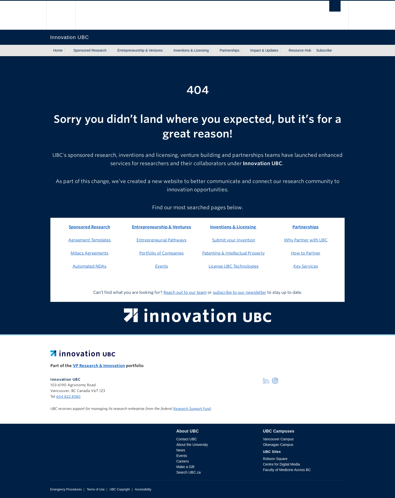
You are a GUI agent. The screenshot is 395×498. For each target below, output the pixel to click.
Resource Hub (300, 50)
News (180, 450)
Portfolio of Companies (161, 253)
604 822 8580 (68, 397)
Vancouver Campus (278, 439)
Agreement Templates (89, 240)
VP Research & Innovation (99, 365)
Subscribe (324, 50)
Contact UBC (186, 439)
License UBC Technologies (233, 266)
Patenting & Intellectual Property (233, 253)
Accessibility (143, 489)
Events (161, 266)
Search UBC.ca (188, 472)
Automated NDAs (89, 266)
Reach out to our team (185, 292)
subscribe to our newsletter (239, 292)
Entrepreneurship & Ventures (140, 50)
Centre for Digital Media (281, 464)
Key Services (305, 266)
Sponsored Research (90, 50)
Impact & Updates (264, 50)
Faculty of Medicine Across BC (287, 470)
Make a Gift (185, 467)
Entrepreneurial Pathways (161, 240)
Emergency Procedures (66, 489)
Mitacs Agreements (89, 253)
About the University (192, 445)
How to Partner (305, 253)
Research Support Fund (192, 409)
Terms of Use (96, 489)
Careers (182, 461)
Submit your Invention (233, 240)
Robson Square (275, 459)
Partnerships (230, 50)
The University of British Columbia (60, 15)
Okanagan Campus (278, 445)
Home (57, 50)
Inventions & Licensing (191, 50)
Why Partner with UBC (305, 240)
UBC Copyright (120, 489)
